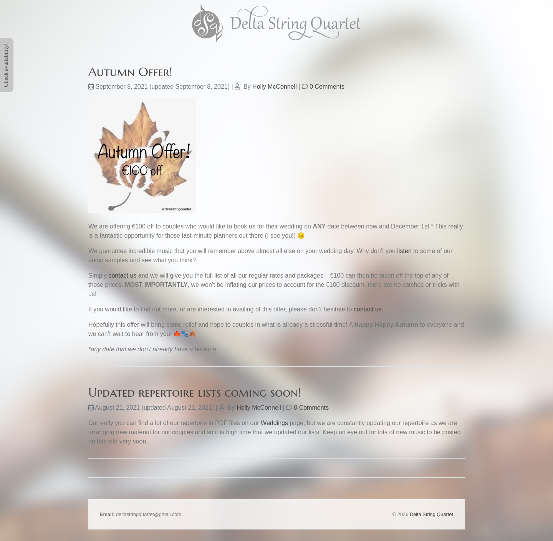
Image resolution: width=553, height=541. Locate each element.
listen (404, 251)
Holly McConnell (274, 86)
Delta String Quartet (431, 514)
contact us (122, 275)
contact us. (368, 309)
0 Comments (327, 86)
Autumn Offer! (130, 71)
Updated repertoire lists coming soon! (194, 392)
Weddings (274, 423)
